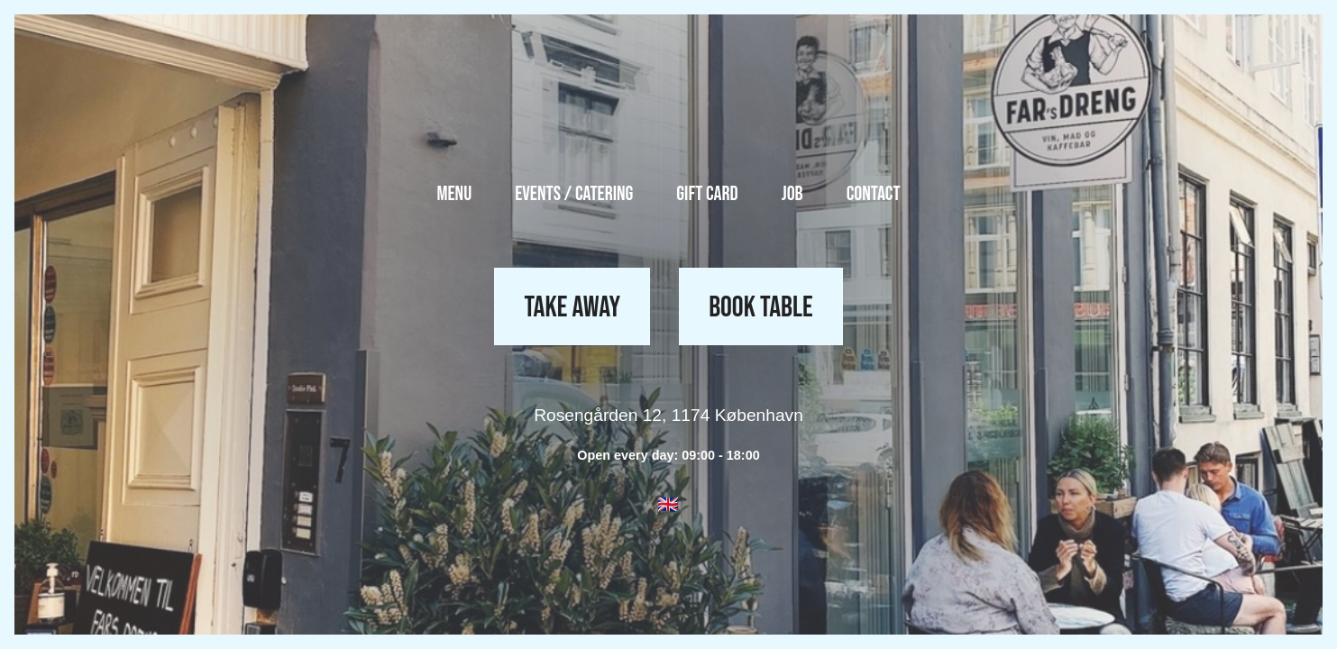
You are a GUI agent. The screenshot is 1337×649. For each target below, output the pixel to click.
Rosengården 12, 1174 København (668, 415)
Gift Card (706, 194)
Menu (454, 194)
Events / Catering (574, 194)
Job (792, 194)
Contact (874, 194)
